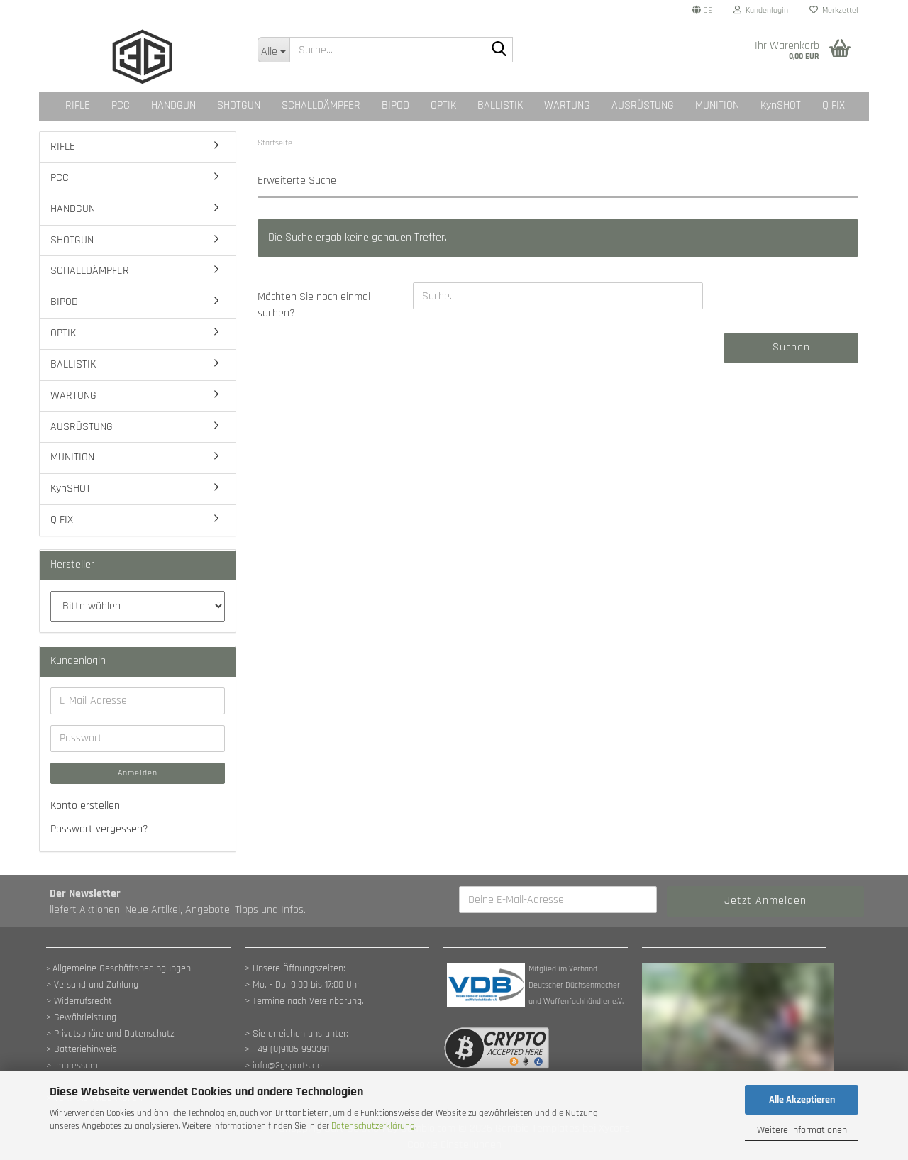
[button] (702, 10)
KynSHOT (780, 105)
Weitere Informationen (802, 1130)
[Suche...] (273, 49)
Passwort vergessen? (99, 829)
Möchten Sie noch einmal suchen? (314, 305)
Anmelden (137, 773)
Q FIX (833, 105)
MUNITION (717, 105)
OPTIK (443, 105)
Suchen (791, 347)
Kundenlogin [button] (760, 10)
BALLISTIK (500, 105)
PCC (120, 105)
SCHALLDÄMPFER (321, 105)
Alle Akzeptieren (802, 1099)
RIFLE (77, 105)
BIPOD (395, 105)
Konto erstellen (85, 805)
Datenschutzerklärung (373, 1126)
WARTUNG (567, 105)
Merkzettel (833, 10)
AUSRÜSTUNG (642, 105)
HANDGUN (173, 105)
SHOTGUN (238, 105)
